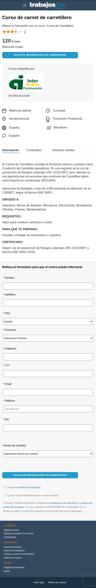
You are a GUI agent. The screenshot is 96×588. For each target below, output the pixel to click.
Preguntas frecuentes (14, 567)
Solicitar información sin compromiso (40, 475)
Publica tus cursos (13, 557)
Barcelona (57, 128)
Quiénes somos (11, 530)
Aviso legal (38, 582)
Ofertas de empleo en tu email (18, 533)
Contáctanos (10, 537)
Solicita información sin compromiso (40, 55)
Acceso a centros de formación (19, 554)
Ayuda (7, 571)
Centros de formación (14, 550)
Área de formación (13, 547)
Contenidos (33, 150)
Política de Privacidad (29, 487)
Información (10, 150)
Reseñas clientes (63, 150)
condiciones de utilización (63, 503)
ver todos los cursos (19, 95)
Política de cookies (57, 582)
